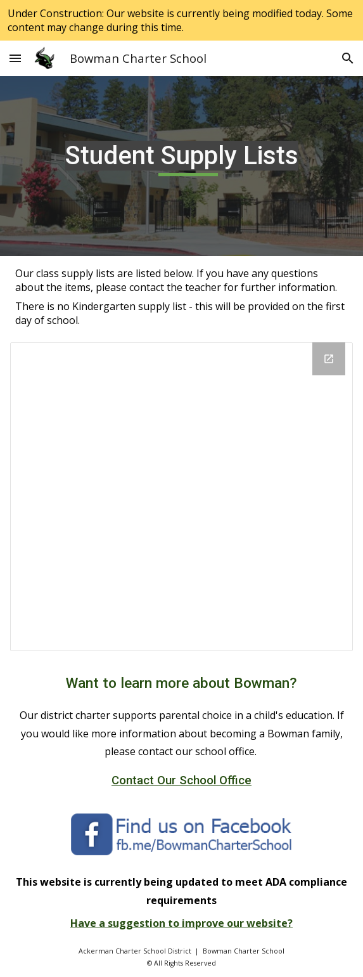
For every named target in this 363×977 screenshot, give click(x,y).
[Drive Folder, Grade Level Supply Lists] (181, 496)
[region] (181, 20)
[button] (15, 58)
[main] (181, 166)
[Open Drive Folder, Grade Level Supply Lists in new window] (328, 358)
